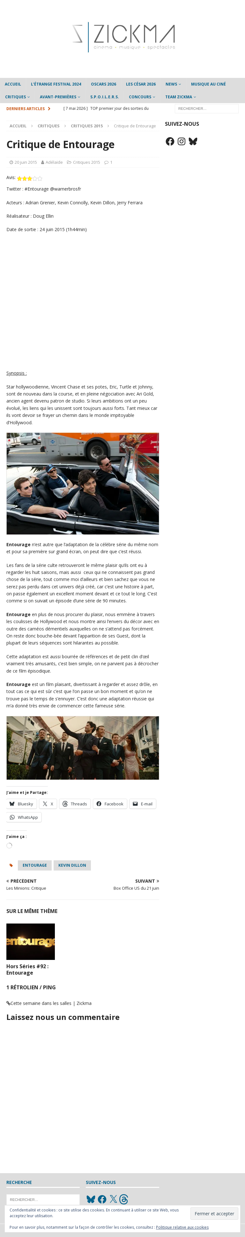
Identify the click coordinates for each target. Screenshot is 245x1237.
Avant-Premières (58, 97)
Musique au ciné (208, 84)
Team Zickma (178, 97)
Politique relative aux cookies (182, 1227)
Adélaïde (54, 162)
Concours (140, 97)
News (171, 84)
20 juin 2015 (26, 162)
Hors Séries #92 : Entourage (27, 970)
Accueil (13, 84)
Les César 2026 (141, 84)
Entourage (35, 865)
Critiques (15, 97)
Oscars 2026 (103, 84)
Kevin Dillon (72, 865)
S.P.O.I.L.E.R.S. (104, 97)
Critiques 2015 (86, 162)
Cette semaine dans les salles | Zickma (51, 1003)
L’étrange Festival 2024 (56, 84)
